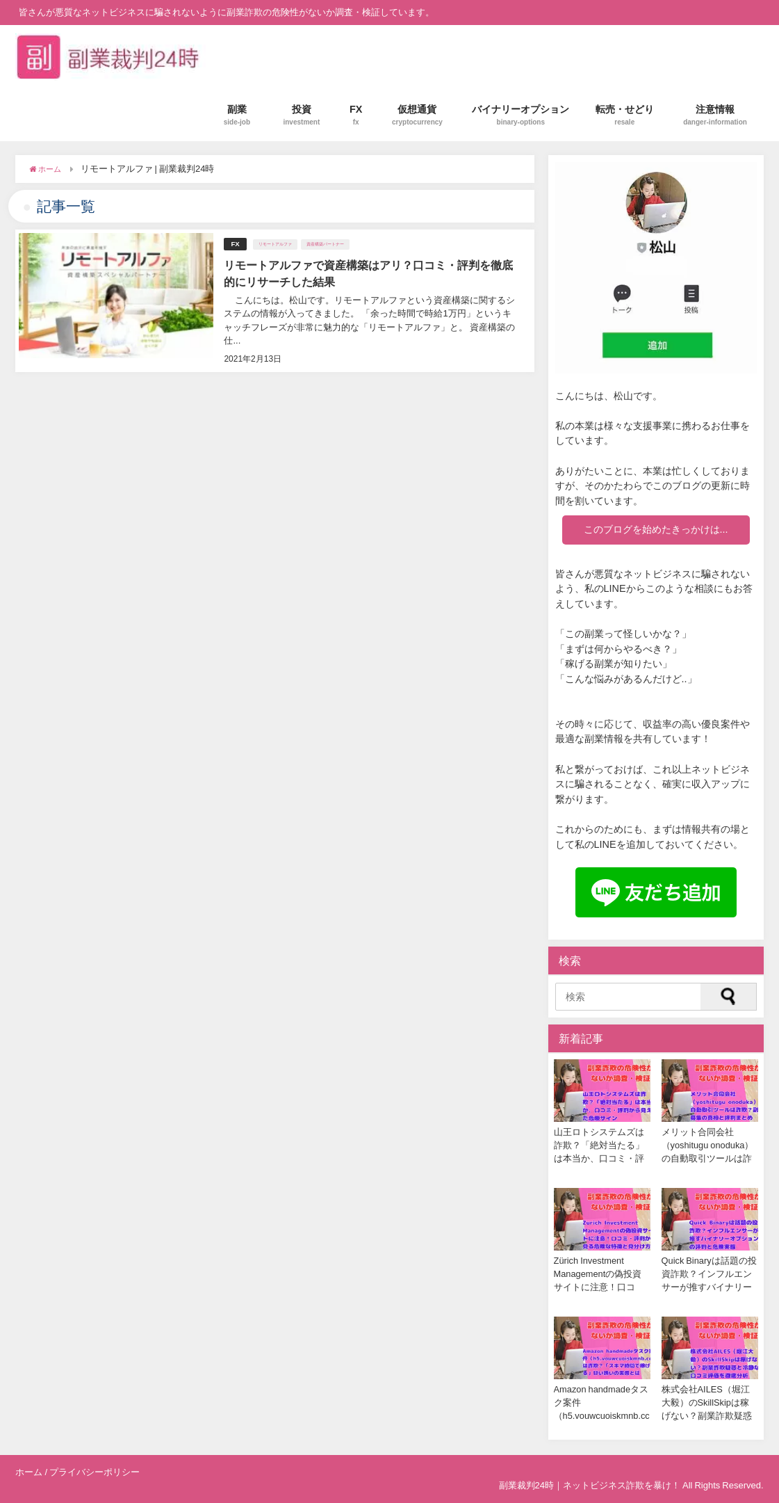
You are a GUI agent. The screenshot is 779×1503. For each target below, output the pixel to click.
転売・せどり (625, 115)
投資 (301, 115)
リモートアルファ (275, 244)
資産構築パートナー (325, 244)
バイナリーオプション (520, 115)
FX (356, 115)
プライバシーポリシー (94, 1472)
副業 (237, 115)
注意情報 (715, 115)
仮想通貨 (417, 115)
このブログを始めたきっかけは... (656, 529)
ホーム (28, 1472)
